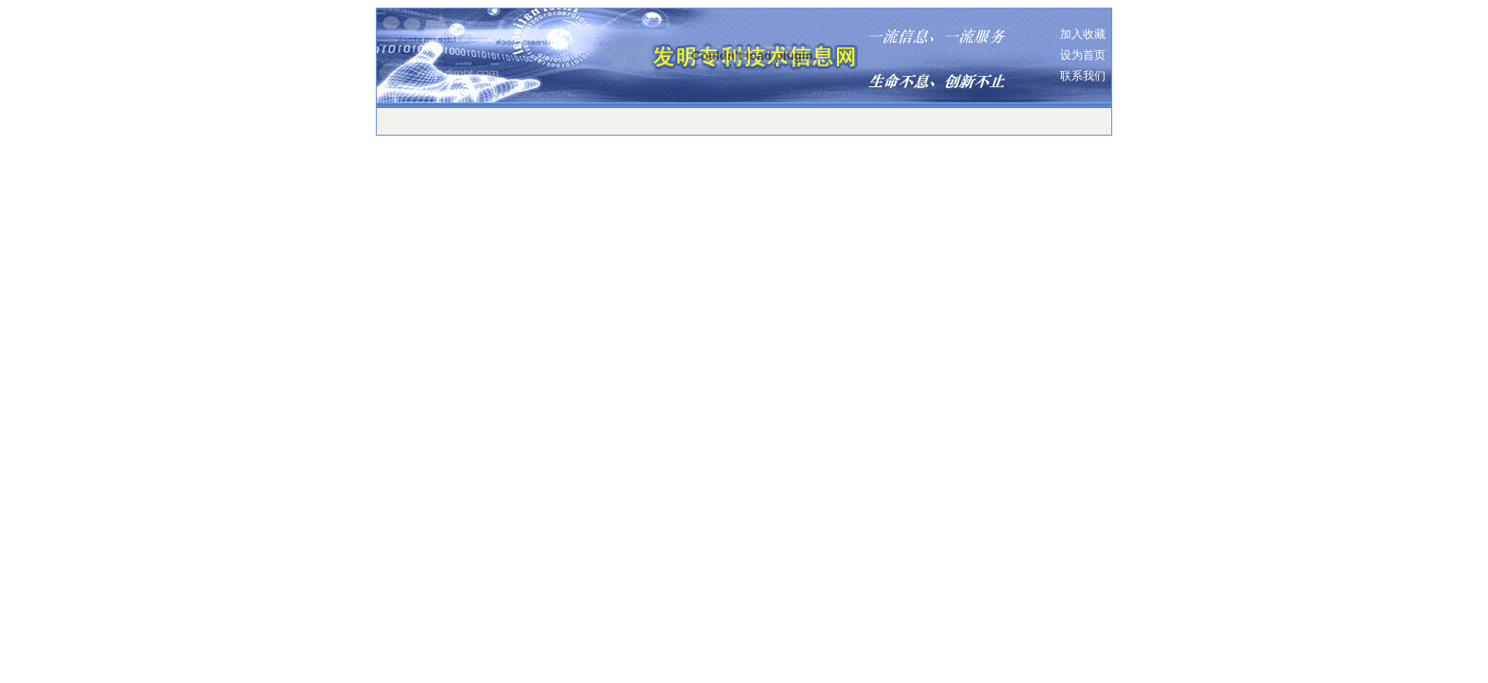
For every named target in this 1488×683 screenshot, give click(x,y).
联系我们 (1083, 76)
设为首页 (1083, 55)
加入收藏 (1083, 34)
